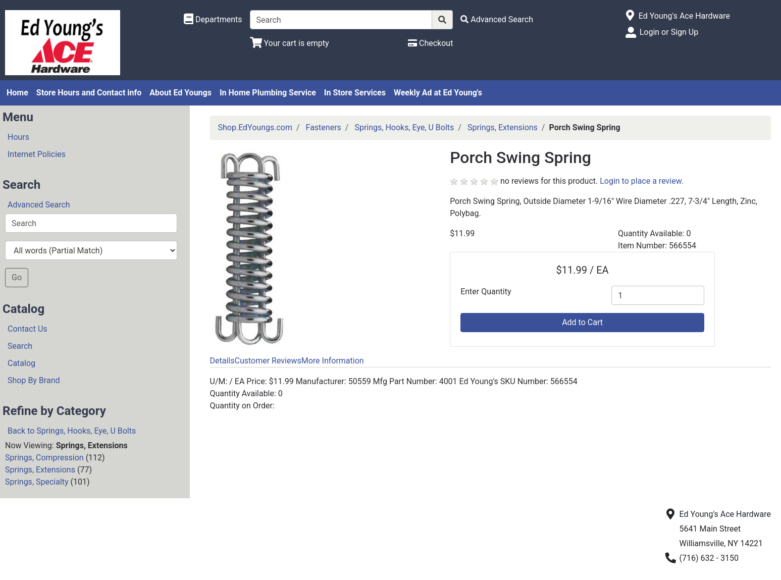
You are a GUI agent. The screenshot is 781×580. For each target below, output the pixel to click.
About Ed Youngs (180, 92)
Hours (18, 137)
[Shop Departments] (213, 20)
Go (17, 277)
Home (17, 92)
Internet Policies (37, 154)
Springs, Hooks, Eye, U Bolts (404, 127)
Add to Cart (582, 322)
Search (20, 346)
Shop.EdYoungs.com (255, 127)
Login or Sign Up (669, 32)
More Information (332, 360)
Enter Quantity (485, 291)
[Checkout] (430, 43)
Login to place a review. (642, 181)
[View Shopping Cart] (289, 43)
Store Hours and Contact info (88, 92)
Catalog (21, 363)
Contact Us (27, 329)
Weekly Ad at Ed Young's (438, 92)
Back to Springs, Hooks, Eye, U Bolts (72, 431)
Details (222, 360)
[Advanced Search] (496, 19)
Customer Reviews (267, 360)
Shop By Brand (34, 380)
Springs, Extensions (40, 469)
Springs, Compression (44, 457)
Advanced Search (39, 204)
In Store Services (355, 92)
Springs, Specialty (37, 482)
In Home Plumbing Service (268, 92)
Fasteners (323, 127)
